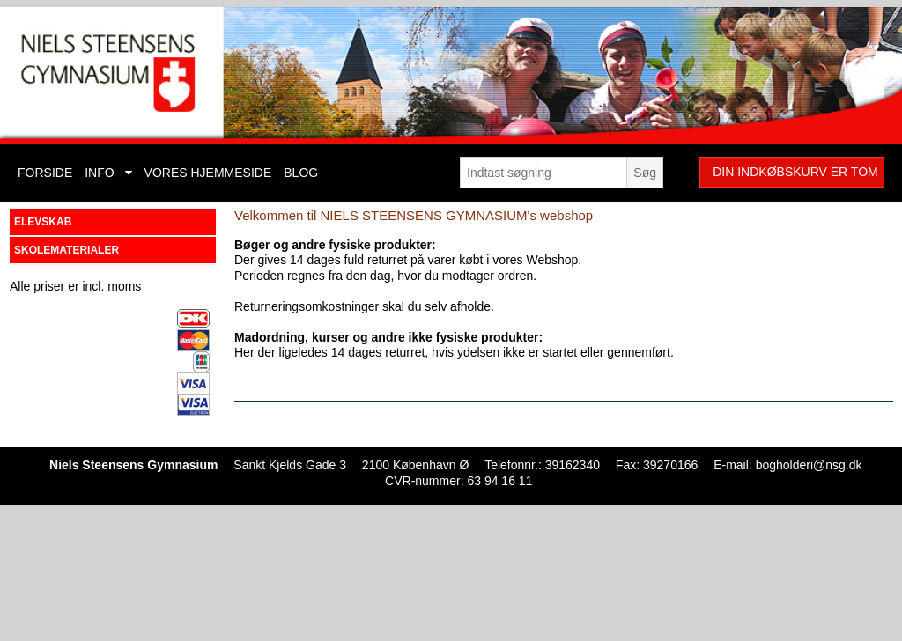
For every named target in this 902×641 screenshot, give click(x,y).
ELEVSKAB (42, 222)
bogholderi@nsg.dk (809, 465)
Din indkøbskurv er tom (795, 172)
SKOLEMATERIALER (66, 250)
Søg (644, 173)
